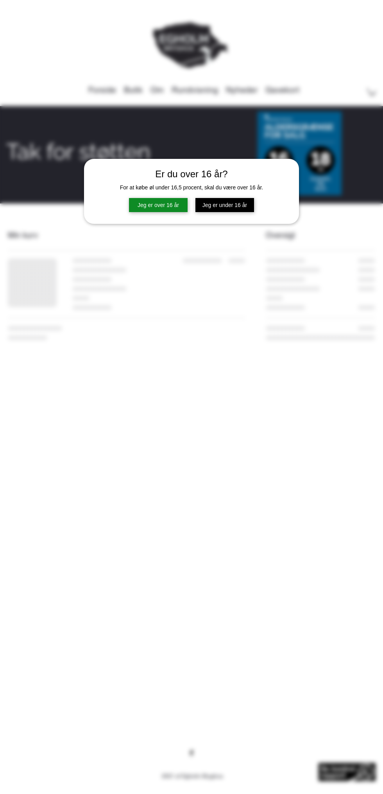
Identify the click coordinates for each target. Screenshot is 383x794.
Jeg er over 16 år (158, 205)
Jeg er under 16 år (224, 205)
